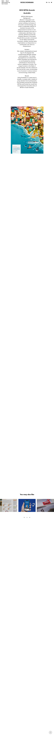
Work (3, 1)
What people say (6, 2)
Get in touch (5, 3)
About (7, 1)
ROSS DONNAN (27, 2)
